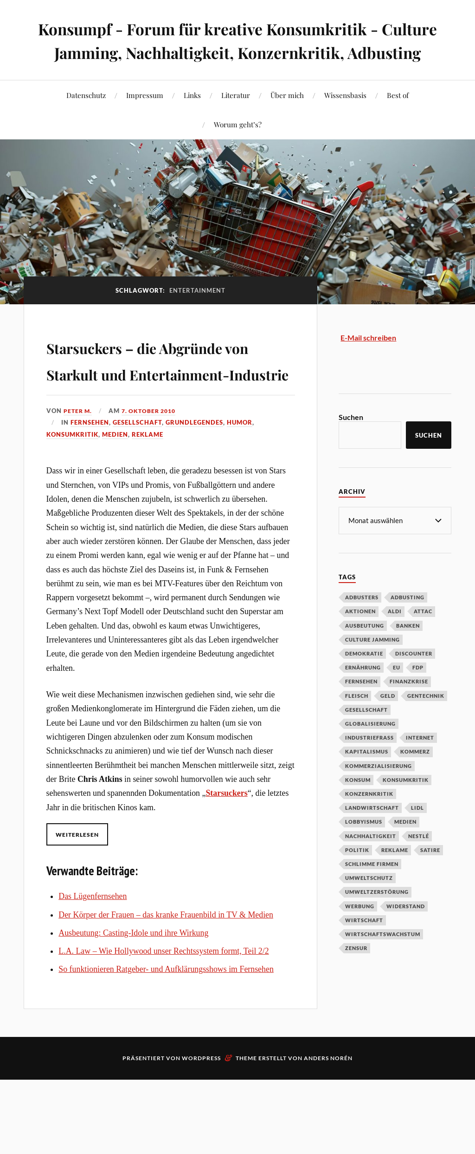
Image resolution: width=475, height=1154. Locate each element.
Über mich (287, 119)
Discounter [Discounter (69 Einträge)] (413, 677)
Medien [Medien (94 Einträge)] (405, 845)
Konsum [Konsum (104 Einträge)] (358, 803)
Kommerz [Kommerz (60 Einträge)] (415, 775)
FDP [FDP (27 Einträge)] (418, 691)
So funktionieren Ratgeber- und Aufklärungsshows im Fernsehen (166, 1046)
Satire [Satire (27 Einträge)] (430, 873)
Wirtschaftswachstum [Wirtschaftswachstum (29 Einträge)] (382, 957)
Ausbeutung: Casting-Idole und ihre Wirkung (133, 1010)
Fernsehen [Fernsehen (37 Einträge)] (361, 705)
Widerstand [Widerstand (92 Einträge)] (405, 929)
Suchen (351, 440)
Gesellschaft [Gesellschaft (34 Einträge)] (366, 733)
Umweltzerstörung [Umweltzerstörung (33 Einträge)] (377, 915)
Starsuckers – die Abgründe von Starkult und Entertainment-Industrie (153, 409)
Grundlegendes (194, 499)
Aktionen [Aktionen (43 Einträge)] (360, 634)
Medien (115, 511)
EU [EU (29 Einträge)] (396, 691)
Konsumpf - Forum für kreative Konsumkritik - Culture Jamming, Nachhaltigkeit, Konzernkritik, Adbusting (238, 51)
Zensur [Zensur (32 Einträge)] (356, 971)
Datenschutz (86, 119)
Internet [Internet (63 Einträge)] (420, 761)
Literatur (235, 119)
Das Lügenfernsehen (92, 973)
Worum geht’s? (238, 148)
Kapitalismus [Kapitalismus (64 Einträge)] (366, 775)
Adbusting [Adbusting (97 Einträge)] (407, 620)
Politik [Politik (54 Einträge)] (357, 873)
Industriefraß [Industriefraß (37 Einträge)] (369, 761)
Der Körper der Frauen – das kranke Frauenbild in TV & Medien (165, 992)
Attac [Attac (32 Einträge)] (423, 634)
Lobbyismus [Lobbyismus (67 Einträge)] (363, 845)
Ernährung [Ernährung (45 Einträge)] (363, 691)
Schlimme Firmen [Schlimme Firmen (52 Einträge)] (371, 887)
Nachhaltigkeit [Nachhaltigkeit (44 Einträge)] (370, 859)
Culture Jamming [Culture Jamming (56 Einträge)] (372, 663)
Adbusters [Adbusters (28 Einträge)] (362, 620)
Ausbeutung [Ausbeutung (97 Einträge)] (364, 649)
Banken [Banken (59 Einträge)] (408, 649)
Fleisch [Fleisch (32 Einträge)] (356, 719)
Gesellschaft (137, 499)
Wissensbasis (345, 119)
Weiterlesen (79, 911)
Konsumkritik (72, 511)
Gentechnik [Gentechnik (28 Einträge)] (425, 719)
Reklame (147, 511)
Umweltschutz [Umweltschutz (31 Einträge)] (369, 901)
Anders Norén (328, 1135)
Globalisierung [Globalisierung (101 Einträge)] (370, 747)
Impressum (144, 119)
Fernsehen (90, 499)
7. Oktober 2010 (152, 488)
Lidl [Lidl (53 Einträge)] (417, 831)
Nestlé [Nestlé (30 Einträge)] (418, 859)
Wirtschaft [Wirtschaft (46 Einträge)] (364, 943)
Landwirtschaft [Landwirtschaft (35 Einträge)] (372, 831)
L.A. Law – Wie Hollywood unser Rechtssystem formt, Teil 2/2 (163, 1028)
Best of (398, 119)
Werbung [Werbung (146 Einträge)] (359, 929)
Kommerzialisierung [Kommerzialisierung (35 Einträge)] (378, 789)
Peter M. (79, 488)
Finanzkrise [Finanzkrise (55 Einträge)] (409, 705)
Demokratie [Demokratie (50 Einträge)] (364, 677)
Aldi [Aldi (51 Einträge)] (395, 634)
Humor (239, 499)
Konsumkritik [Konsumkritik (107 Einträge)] (406, 803)
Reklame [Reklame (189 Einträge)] (394, 873)
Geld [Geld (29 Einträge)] (387, 719)
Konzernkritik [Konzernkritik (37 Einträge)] (369, 817)
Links (192, 119)
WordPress (201, 1135)
